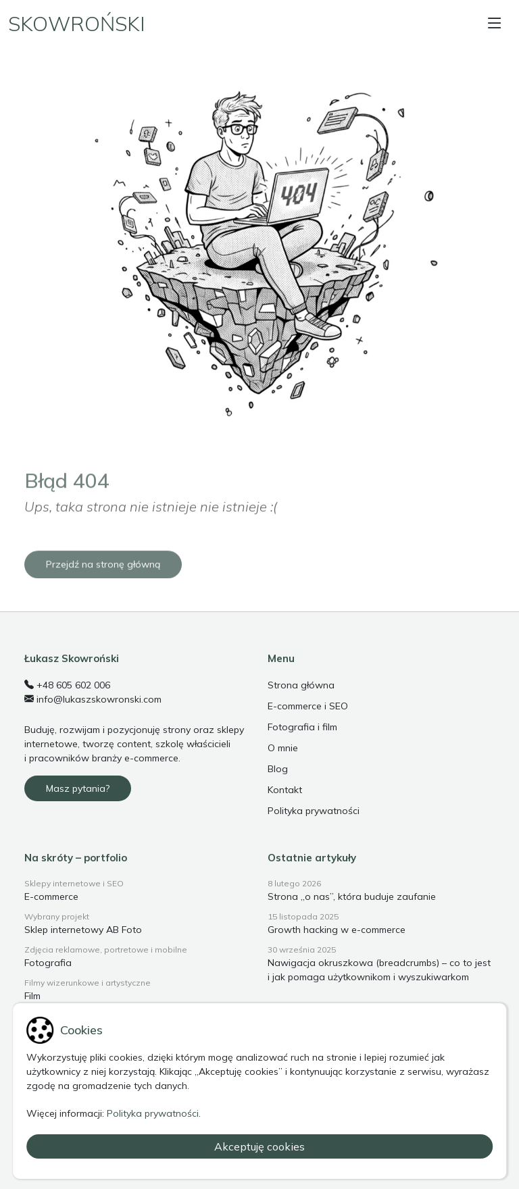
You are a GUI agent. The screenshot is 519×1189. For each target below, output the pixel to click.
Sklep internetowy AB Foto (83, 930)
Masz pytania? (77, 788)
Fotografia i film (302, 727)
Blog (278, 769)
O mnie (283, 748)
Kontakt (285, 790)
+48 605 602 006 (67, 685)
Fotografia (48, 963)
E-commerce (51, 896)
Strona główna (301, 685)
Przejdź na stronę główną (103, 586)
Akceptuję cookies (259, 1146)
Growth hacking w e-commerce (336, 930)
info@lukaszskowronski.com (93, 699)
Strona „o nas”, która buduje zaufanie (352, 896)
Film (32, 996)
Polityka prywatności (314, 811)
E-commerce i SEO (308, 706)
